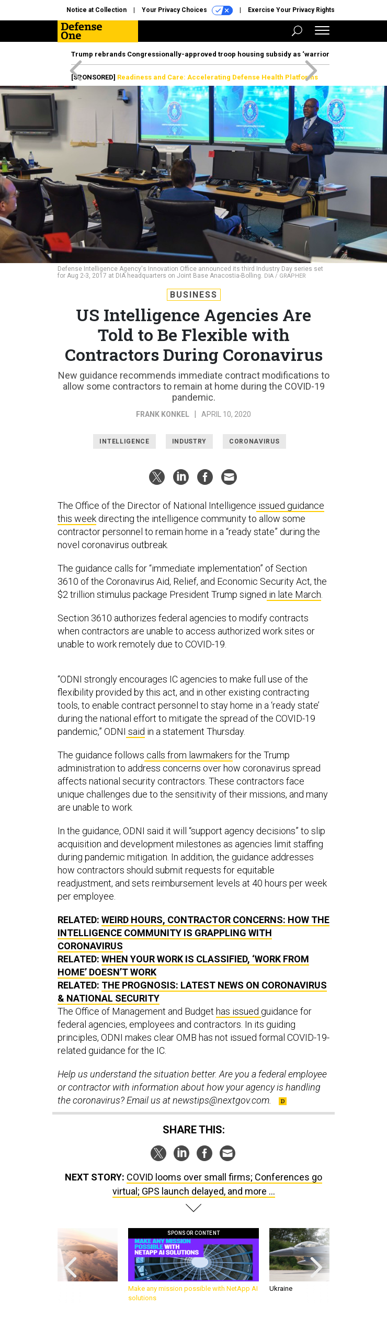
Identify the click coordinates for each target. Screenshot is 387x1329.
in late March (294, 594)
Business (194, 295)
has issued (238, 1011)
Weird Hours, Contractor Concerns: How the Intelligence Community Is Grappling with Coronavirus (193, 932)
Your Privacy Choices (187, 10)
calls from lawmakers (188, 754)
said (135, 731)
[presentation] (71, 1265)
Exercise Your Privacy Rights (291, 10)
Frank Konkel (162, 414)
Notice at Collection (96, 10)
